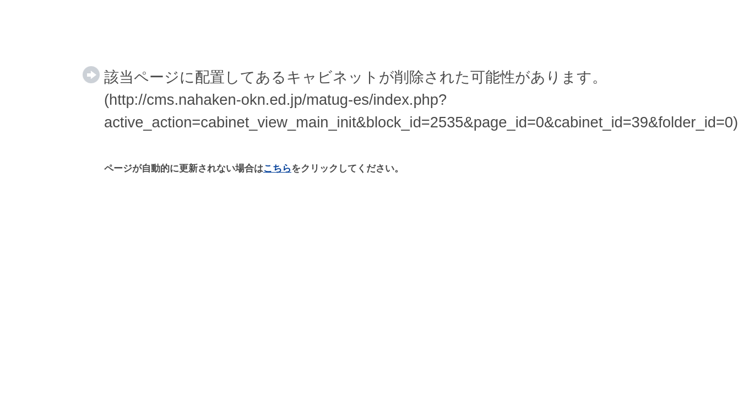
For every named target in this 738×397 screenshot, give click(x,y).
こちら (277, 168)
